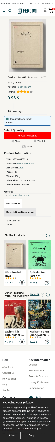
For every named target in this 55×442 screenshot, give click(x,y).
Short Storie (23, 195)
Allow (12, 435)
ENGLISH (46, 3)
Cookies (33, 364)
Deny (31, 435)
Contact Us (8, 372)
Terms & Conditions (40, 376)
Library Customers (39, 382)
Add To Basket (27, 135)
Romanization (36, 388)
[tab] (13, 203)
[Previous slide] (42, 235)
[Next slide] (47, 235)
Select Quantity (14, 130)
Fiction (12, 195)
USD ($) (34, 3)
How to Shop (9, 378)
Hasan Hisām (23, 86)
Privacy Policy (36, 370)
